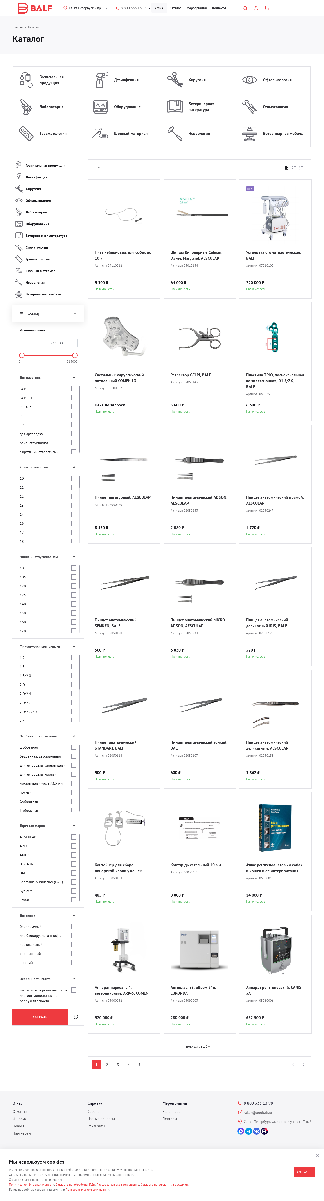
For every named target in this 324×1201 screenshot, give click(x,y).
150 (23, 613)
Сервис (159, 7)
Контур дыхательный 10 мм (196, 864)
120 (23, 586)
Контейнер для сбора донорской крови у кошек (118, 867)
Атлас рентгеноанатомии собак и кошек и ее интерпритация (274, 867)
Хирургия (197, 79)
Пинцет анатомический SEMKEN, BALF (116, 622)
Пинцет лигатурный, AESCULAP (123, 497)
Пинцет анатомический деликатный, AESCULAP (267, 745)
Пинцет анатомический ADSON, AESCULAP (199, 500)
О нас (17, 1103)
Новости (19, 1126)
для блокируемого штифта (41, 935)
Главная (18, 27)
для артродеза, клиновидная (42, 765)
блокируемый (31, 926)
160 (23, 622)
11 (22, 487)
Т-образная (29, 810)
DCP (23, 388)
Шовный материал (131, 133)
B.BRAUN (27, 864)
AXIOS (25, 855)
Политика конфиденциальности (31, 1185)
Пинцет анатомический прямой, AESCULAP (275, 500)
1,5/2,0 (25, 675)
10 (22, 478)
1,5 (22, 666)
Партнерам (22, 1133)
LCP (22, 415)
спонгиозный (30, 953)
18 (22, 541)
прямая (26, 792)
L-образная (29, 747)
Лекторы (169, 1118)
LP (22, 424)
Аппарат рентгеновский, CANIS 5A (274, 990)
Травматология (53, 133)
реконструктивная (34, 442)
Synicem (26, 891)
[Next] (303, 1064)
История (20, 1118)
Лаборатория (51, 106)
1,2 (22, 657)
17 (22, 532)
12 (22, 496)
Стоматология (275, 106)
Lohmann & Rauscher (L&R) (41, 882)
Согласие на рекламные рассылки (164, 1185)
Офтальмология (277, 79)
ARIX (23, 846)
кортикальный (31, 944)
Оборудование (127, 106)
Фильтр (48, 314)
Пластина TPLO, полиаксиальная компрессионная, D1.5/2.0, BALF (275, 380)
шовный (26, 962)
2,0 (22, 684)
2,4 (22, 720)
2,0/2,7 (25, 702)
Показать (40, 1017)
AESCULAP (28, 837)
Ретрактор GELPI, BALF (191, 374)
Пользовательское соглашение (117, 1185)
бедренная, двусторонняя (40, 756)
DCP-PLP (26, 397)
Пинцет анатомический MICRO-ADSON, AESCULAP (198, 622)
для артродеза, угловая (38, 774)
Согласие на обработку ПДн (75, 1185)
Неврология (199, 133)
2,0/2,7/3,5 (28, 711)
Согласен (304, 1172)
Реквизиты (96, 1126)
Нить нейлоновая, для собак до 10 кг (123, 255)
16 (22, 523)
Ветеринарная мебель (283, 133)
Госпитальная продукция (52, 79)
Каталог (175, 8)
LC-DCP (25, 406)
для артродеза (31, 433)
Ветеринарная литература (201, 106)
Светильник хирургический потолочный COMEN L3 (119, 377)
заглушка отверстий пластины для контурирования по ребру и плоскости (43, 995)
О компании (23, 1111)
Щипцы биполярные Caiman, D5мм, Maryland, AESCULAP (196, 255)
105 (23, 577)
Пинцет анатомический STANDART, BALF (116, 745)
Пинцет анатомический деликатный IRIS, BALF (267, 622)
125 (23, 595)
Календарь (171, 1111)
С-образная (29, 801)
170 (23, 631)
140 (23, 604)
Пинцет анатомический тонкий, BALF (199, 745)
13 (22, 505)
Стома (24, 900)
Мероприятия (197, 8)
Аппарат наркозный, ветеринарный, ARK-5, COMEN (121, 990)
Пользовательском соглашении (87, 1189)
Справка (95, 1103)
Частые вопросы (101, 1118)
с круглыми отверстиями (39, 452)
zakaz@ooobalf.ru (258, 1112)
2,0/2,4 (25, 693)
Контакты (219, 8)
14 (22, 514)
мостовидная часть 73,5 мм (41, 783)
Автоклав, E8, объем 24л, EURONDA (193, 990)
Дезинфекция (126, 79)
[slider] (22, 355)
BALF (23, 873)
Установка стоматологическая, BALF (273, 255)
